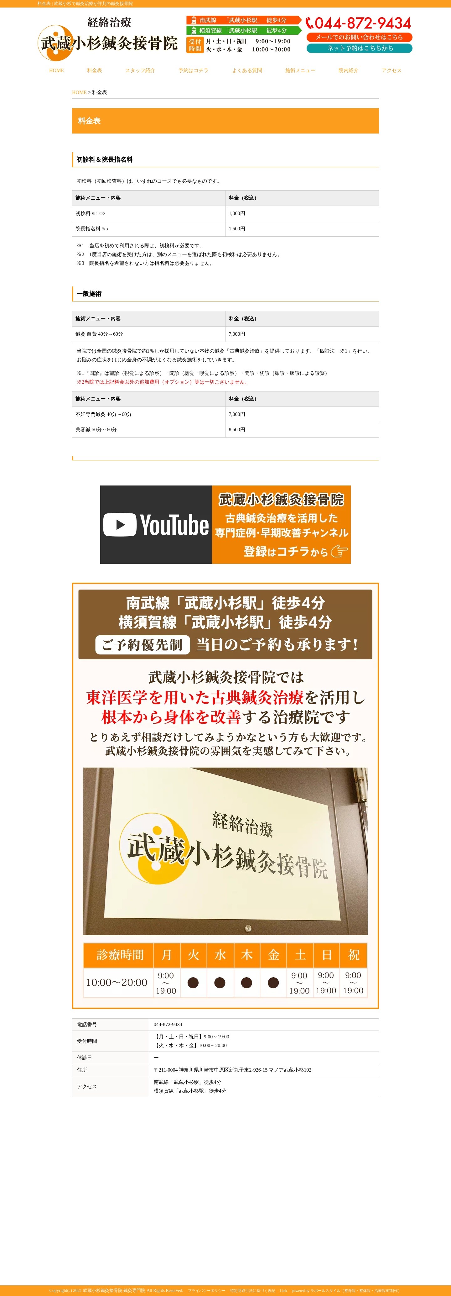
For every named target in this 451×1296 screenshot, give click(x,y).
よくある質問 (247, 70)
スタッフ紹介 (140, 70)
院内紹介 (349, 70)
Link (283, 1290)
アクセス (392, 70)
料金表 (94, 70)
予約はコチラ (194, 70)
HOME (56, 70)
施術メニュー (300, 70)
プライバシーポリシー (207, 1290)
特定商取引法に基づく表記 (252, 1290)
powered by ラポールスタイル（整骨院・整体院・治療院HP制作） (347, 1290)
